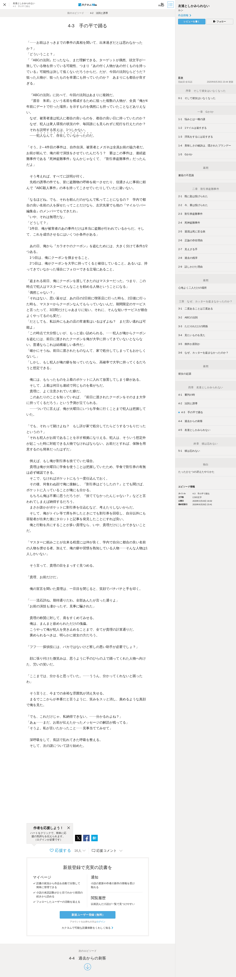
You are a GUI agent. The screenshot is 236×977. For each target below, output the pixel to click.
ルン (180, 10)
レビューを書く (192, 21)
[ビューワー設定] (161, 4)
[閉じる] (68, 827)
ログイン (100, 921)
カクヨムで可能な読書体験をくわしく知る (88, 927)
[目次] (171, 4)
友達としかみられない (193, 6)
